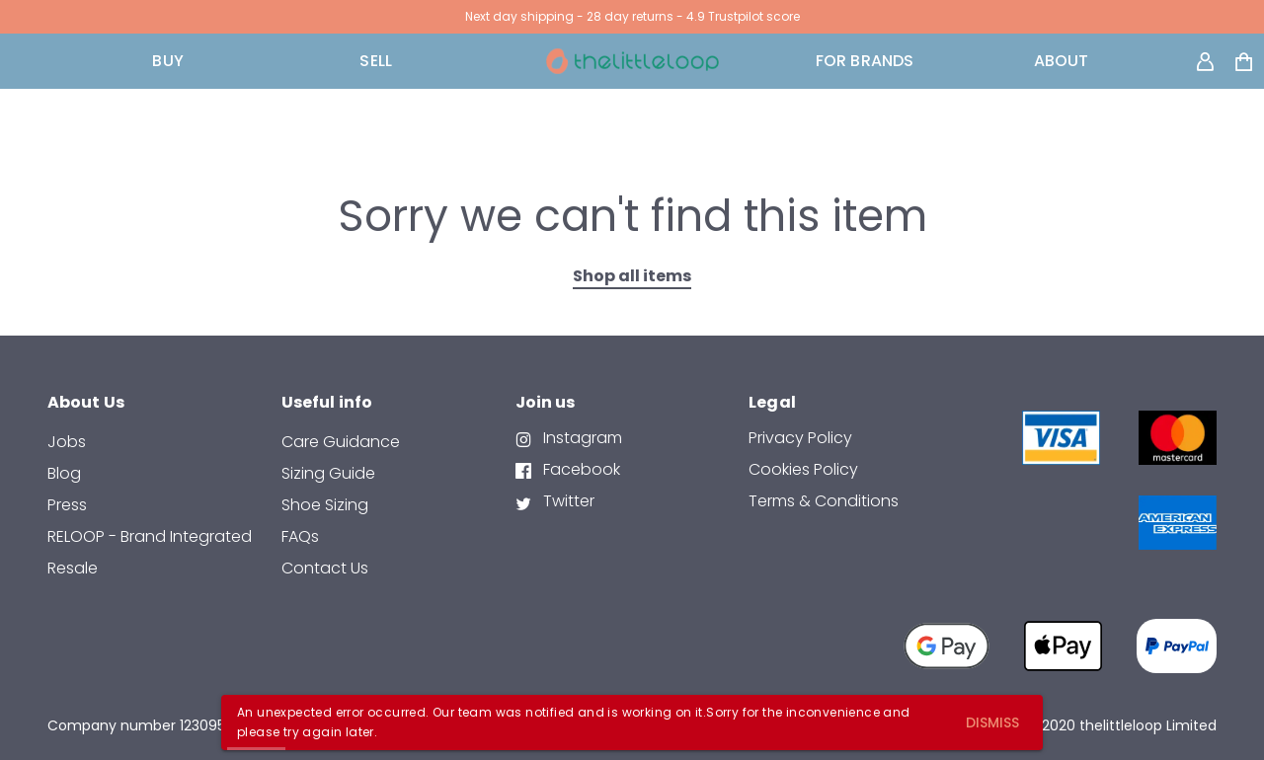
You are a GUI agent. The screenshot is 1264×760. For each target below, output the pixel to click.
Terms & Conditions (824, 501)
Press (67, 505)
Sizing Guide (328, 473)
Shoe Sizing (324, 505)
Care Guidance (340, 441)
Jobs (66, 441)
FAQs (300, 536)
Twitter (566, 501)
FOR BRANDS (865, 60)
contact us (324, 568)
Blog (64, 473)
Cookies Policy (803, 469)
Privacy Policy (800, 437)
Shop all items (632, 276)
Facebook (579, 469)
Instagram (580, 437)
